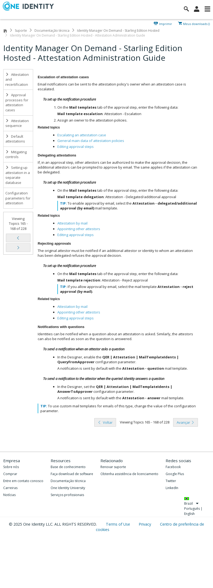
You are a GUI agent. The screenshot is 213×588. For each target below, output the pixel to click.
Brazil (191, 503)
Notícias (9, 495)
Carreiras (10, 488)
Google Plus (175, 474)
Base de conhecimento (68, 467)
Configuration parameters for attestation (17, 198)
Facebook (173, 467)
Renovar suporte (113, 467)
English (189, 513)
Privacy (145, 524)
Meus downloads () (196, 23)
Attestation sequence (17, 123)
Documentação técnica (51, 30)
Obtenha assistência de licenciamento (129, 474)
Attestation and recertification (17, 79)
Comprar (10, 474)
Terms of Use (118, 524)
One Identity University (68, 488)
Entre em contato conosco (23, 481)
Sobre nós (11, 467)
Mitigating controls (16, 154)
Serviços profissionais (67, 495)
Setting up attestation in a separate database (17, 175)
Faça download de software (72, 474)
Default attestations (15, 139)
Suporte (21, 30)
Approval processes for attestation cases (16, 102)
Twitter (171, 481)
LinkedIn (172, 488)
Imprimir (165, 23)
